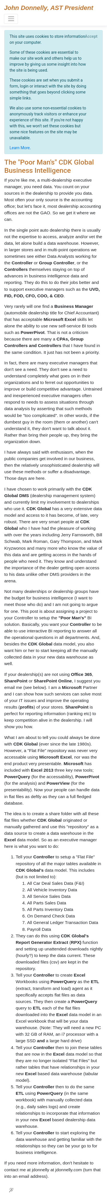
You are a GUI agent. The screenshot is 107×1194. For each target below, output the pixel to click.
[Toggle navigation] (11, 19)
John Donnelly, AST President (48, 7)
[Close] (91, 36)
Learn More (20, 148)
